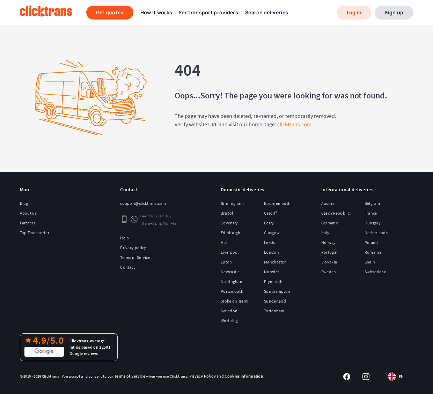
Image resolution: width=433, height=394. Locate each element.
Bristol (227, 213)
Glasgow (272, 232)
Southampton (277, 291)
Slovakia (329, 262)
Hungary (373, 222)
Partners (27, 222)
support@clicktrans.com (143, 203)
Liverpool (230, 252)
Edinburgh (231, 232)
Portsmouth (232, 291)
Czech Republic (335, 213)
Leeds (269, 242)
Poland (371, 242)
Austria (328, 203)
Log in (354, 12)
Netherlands (376, 232)
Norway (328, 242)
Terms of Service (135, 257)
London (271, 252)
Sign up (393, 12)
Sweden (328, 271)
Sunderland (275, 301)
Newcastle (230, 271)
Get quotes (110, 12)
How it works (156, 12)
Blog (24, 203)
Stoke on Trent (234, 301)
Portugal (329, 252)
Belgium (372, 203)
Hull (224, 242)
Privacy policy (133, 247)
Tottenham (274, 310)
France (371, 213)
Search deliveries (266, 12)
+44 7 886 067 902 (155, 215)
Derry (269, 222)
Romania (373, 252)
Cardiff (270, 213)
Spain (370, 262)
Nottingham (232, 281)
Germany (329, 222)
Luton (226, 262)
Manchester (275, 262)
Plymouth (273, 281)
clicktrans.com (294, 124)
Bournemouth (277, 203)
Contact (127, 267)
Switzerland (376, 271)
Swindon (229, 310)
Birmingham (232, 203)
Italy (325, 232)
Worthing (229, 320)
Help (124, 237)
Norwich (272, 271)
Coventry (229, 222)
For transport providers (208, 12)
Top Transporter (35, 232)
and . (227, 376)
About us (28, 213)
